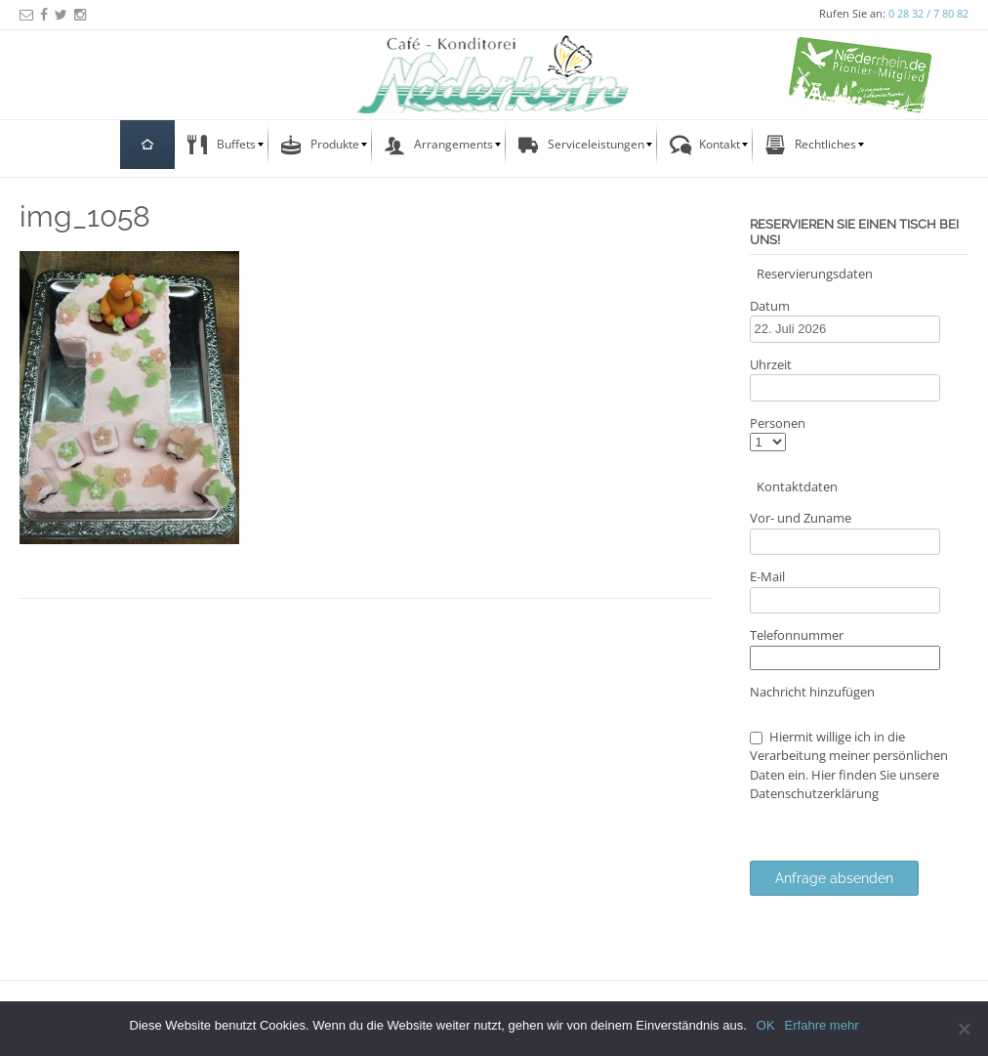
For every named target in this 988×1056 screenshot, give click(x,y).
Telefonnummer (797, 635)
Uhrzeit (771, 364)
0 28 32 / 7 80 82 (928, 13)
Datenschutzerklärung (814, 793)
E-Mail (767, 576)
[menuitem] (147, 144)
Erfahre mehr (822, 1025)
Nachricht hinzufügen (812, 691)
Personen (777, 423)
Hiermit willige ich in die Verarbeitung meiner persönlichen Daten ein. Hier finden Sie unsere (849, 765)
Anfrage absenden (834, 878)
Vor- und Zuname (800, 518)
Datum (770, 306)
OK (766, 1025)
